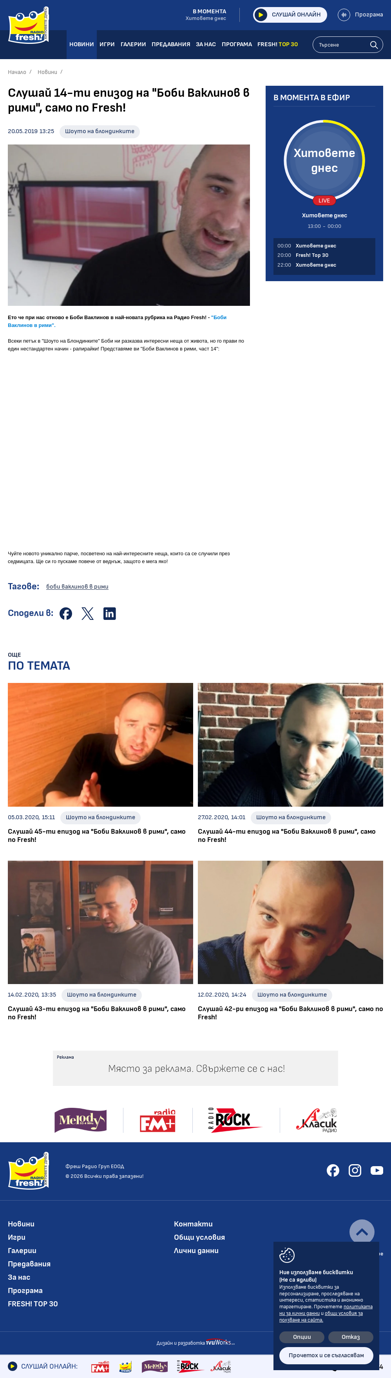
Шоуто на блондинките (99, 131)
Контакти (193, 1224)
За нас (19, 1277)
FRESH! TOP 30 (33, 1304)
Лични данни (196, 1250)
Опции (302, 1337)
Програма (360, 15)
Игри (16, 1237)
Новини (47, 72)
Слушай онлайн (288, 15)
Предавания (29, 1264)
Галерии (22, 1250)
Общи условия (199, 1237)
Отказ (351, 1337)
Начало (17, 72)
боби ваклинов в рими (77, 587)
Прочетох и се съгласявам (326, 1355)
